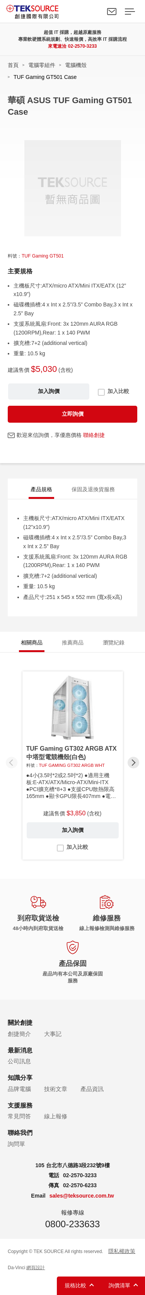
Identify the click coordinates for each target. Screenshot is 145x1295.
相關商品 (32, 642)
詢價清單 (119, 1285)
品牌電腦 (19, 1089)
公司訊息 (19, 1061)
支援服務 (20, 1105)
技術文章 (55, 1089)
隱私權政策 (121, 1251)
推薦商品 (73, 642)
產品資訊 (92, 1089)
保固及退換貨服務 (93, 489)
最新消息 (20, 1050)
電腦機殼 (76, 65)
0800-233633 (72, 1224)
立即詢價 (73, 414)
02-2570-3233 (82, 46)
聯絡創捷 (94, 435)
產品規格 (41, 489)
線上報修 (55, 1116)
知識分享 (20, 1077)
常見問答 (19, 1116)
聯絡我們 (112, 11)
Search (94, 11)
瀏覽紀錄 (114, 642)
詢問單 (16, 1144)
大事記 (52, 1034)
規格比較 (75, 1285)
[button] (133, 762)
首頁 (13, 65)
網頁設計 (35, 1267)
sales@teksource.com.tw (81, 1196)
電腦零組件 (41, 65)
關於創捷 (20, 1022)
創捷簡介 (19, 1034)
